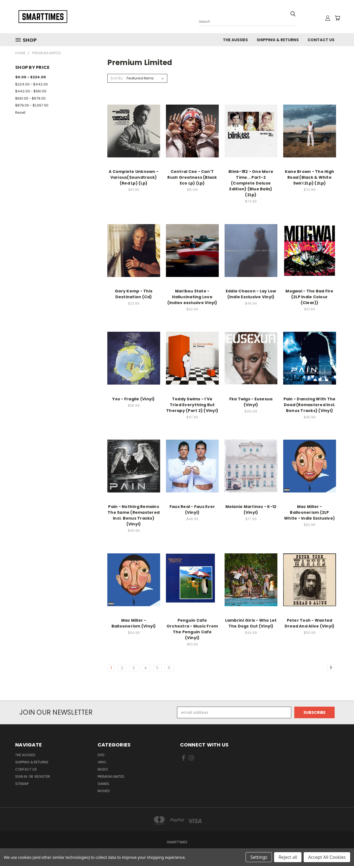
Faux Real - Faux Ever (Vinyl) (192, 509)
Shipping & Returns (278, 40)
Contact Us (321, 40)
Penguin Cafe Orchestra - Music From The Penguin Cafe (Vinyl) (192, 629)
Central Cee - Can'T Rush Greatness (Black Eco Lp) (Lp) (192, 177)
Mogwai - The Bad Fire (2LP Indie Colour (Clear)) (309, 296)
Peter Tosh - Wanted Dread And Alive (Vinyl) (310, 623)
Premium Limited (111, 776)
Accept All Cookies (327, 857)
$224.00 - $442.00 (31, 84)
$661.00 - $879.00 (30, 98)
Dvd (101, 755)
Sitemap (21, 783)
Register (42, 776)
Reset (20, 112)
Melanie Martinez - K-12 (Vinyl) (251, 509)
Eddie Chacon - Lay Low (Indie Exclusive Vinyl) (251, 294)
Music (103, 769)
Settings (258, 857)
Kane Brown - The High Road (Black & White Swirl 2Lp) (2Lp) (309, 177)
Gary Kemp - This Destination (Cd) (133, 294)
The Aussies (235, 40)
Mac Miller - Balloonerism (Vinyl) (133, 623)
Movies (104, 791)
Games (103, 783)
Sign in (21, 776)
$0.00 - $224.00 (30, 77)
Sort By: (116, 78)
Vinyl (102, 762)
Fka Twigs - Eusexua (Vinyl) (251, 402)
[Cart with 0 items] (337, 18)
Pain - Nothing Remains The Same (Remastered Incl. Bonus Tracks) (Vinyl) (134, 515)
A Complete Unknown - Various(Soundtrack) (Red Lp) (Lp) (133, 177)
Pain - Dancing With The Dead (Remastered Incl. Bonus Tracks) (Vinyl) (309, 404)
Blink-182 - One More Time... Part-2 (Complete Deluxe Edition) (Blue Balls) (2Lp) (250, 183)
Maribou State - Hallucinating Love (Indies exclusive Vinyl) (192, 296)
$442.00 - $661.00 (30, 91)
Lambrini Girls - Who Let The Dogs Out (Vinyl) (251, 623)
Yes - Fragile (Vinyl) (133, 399)
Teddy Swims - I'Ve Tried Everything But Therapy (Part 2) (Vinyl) (192, 404)
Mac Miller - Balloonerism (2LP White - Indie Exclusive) (309, 512)
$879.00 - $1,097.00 (31, 105)
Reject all (287, 857)
